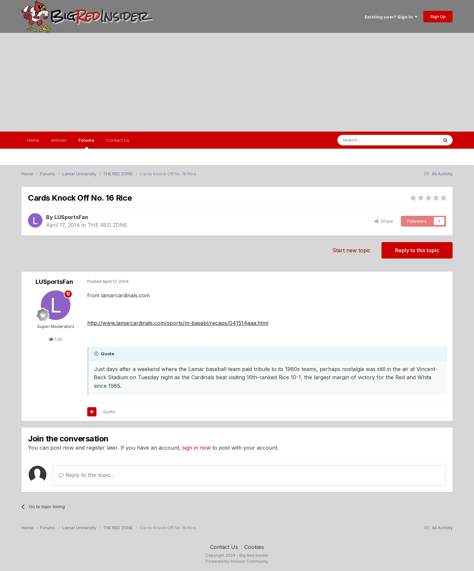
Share (384, 221)
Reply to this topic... (86, 475)
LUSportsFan (71, 217)
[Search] (371, 140)
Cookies (254, 547)
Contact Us (117, 140)
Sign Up (438, 16)
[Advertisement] (237, 82)
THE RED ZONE (107, 225)
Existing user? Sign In (391, 16)
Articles (58, 140)
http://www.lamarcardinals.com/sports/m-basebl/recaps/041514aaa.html (177, 323)
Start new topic (351, 250)
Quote (109, 411)
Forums (86, 143)
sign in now (196, 447)
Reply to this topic (417, 250)
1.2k (55, 339)
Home (33, 140)
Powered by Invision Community (237, 561)
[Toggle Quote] (97, 353)
